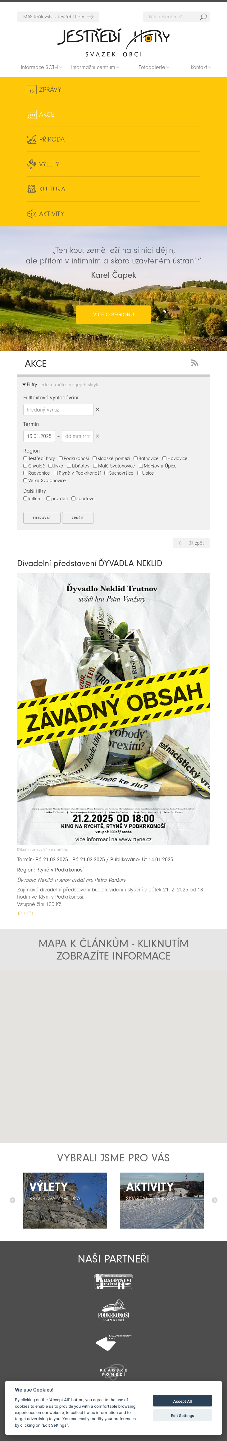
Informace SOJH (39, 67)
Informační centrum (93, 67)
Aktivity (51, 214)
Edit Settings (182, 1415)
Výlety (49, 164)
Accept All (182, 1401)
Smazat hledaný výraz (97, 409)
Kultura (52, 189)
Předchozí (12, 1200)
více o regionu (113, 314)
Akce (46, 114)
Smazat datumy (97, 436)
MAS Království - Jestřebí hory (53, 17)
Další (214, 1200)
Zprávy (50, 90)
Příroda (52, 139)
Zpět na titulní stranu (113, 42)
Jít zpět (196, 543)
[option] (65, 1201)
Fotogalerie (151, 67)
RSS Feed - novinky (196, 362)
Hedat (203, 16)
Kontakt (199, 67)
